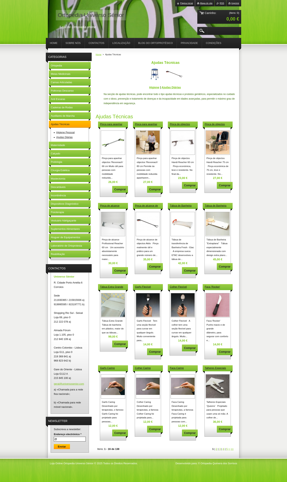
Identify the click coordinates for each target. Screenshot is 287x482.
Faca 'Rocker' (212, 286)
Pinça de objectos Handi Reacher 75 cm (217, 124)
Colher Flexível (178, 286)
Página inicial (186, 3)
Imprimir (235, 3)
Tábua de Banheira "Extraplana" (215, 206)
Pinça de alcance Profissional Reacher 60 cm (112, 206)
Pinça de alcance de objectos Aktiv (146, 206)
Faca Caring (177, 367)
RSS (222, 3)
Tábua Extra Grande (111, 286)
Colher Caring (143, 367)
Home (98, 54)
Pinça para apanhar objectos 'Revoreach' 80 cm (146, 124)
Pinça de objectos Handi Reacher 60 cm (182, 124)
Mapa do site (206, 3)
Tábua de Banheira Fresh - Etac (181, 206)
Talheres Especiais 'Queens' (215, 368)
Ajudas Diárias (171, 87)
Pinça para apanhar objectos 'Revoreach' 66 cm (112, 124)
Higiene (154, 87)
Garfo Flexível (143, 286)
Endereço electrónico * (68, 434)
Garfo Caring (107, 367)
